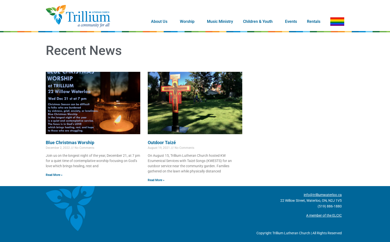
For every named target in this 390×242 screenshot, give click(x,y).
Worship (188, 21)
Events (291, 21)
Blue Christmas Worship (70, 142)
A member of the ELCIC (324, 215)
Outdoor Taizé (162, 142)
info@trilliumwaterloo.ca (323, 195)
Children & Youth (259, 21)
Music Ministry (220, 21)
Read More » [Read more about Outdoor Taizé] (156, 180)
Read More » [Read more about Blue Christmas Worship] (54, 175)
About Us (160, 21)
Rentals (313, 21)
